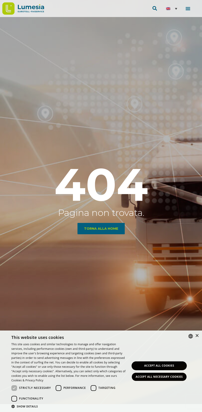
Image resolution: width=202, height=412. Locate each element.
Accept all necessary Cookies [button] (159, 377)
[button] (188, 8)
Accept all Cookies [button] (159, 366)
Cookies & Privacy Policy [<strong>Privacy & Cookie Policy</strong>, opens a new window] (27, 380)
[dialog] (101, 371)
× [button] (197, 336)
